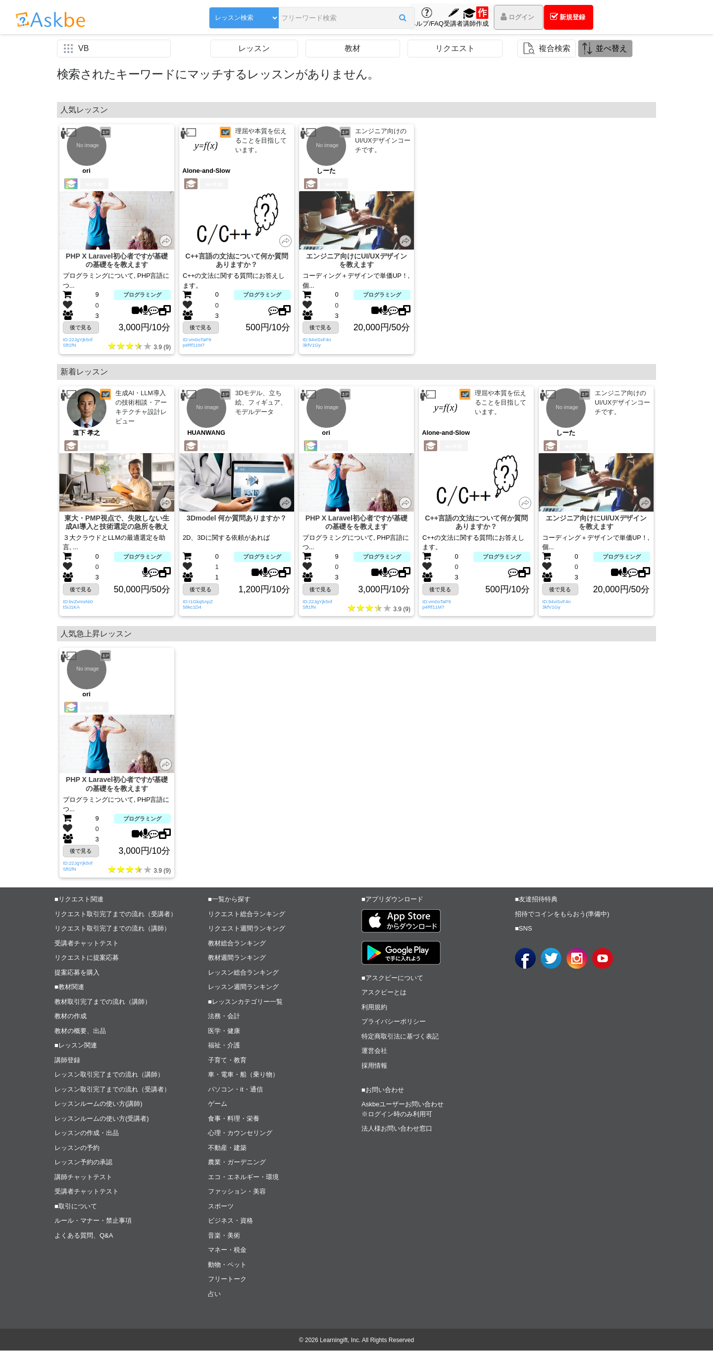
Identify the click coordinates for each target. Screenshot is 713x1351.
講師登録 (67, 1060)
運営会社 (374, 1051)
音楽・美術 (224, 1236)
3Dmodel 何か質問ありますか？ (237, 518)
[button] (363, 18)
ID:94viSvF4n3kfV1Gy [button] (317, 342)
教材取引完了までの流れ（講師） (102, 1002)
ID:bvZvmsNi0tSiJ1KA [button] (78, 604)
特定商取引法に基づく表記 (400, 1036)
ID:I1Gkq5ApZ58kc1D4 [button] (198, 604)
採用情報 (374, 1066)
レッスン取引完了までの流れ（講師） (109, 1075)
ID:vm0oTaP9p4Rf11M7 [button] (197, 342)
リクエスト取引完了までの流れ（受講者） (115, 914)
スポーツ (221, 1206)
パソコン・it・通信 (235, 1089)
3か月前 (94, 446)
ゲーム (217, 1104)
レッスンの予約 (77, 1148)
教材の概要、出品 (80, 1031)
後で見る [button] (81, 327)
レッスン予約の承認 (83, 1162)
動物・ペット (227, 1265)
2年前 (94, 184)
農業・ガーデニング (237, 1162)
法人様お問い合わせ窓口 (396, 1129)
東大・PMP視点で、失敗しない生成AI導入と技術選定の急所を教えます (116, 522)
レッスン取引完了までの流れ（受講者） (112, 1089)
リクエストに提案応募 (86, 958)
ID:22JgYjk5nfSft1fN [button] (78, 342)
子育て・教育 (227, 1060)
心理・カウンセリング (240, 1133)
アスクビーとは (384, 992)
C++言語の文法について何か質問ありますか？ (236, 260)
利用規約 (374, 1007)
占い (214, 1294)
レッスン (254, 48)
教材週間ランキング (237, 958)
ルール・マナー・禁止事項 (93, 1221)
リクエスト (455, 48)
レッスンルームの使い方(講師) (98, 1104)
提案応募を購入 (77, 973)
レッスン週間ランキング (243, 987)
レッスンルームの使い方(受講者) (101, 1119)
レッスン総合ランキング (243, 973)
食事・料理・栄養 (233, 1119)
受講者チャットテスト (86, 943)
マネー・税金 (227, 1250)
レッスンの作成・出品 (86, 1133)
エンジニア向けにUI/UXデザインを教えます (356, 260)
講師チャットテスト (83, 1177)
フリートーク (227, 1279)
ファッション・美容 (237, 1191)
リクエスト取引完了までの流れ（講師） (112, 929)
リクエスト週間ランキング (246, 929)
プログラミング (142, 295)
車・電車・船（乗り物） (243, 1075)
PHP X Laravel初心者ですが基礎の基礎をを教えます (116, 260)
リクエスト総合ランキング (246, 914)
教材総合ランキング (237, 943)
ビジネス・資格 (230, 1221)
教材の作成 (70, 1016)
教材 (352, 48)
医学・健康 (224, 1031)
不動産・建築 (227, 1148)
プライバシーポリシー (393, 1022)
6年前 (213, 184)
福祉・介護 (224, 1045)
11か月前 (214, 446)
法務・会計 (224, 1016)
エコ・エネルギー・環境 (243, 1177)
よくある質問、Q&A (83, 1236)
